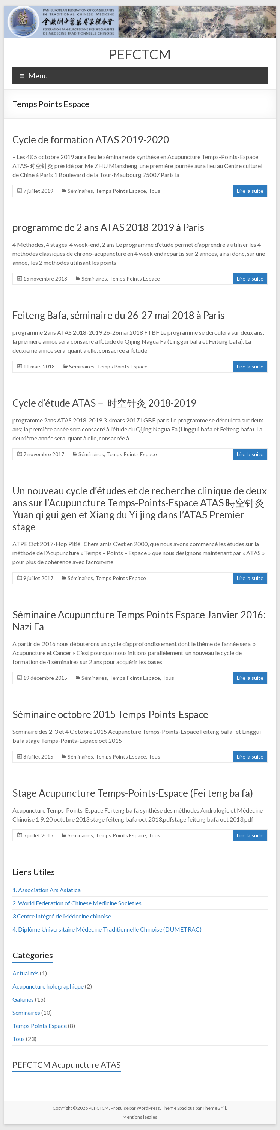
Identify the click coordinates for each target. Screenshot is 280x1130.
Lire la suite (250, 191)
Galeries (23, 999)
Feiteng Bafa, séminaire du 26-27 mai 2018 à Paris (118, 315)
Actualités (25, 973)
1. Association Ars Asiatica (46, 889)
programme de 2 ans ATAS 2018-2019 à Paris (108, 227)
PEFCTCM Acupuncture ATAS (66, 1064)
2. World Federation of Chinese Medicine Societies (77, 902)
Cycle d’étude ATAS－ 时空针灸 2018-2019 (104, 403)
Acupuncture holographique (48, 986)
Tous (154, 191)
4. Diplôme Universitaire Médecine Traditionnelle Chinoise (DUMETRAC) (107, 929)
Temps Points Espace (120, 191)
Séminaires (80, 191)
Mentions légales (140, 1117)
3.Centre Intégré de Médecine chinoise (61, 916)
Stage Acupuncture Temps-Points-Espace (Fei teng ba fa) (132, 793)
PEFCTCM (140, 54)
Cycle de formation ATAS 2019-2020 (90, 140)
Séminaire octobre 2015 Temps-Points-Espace (110, 714)
